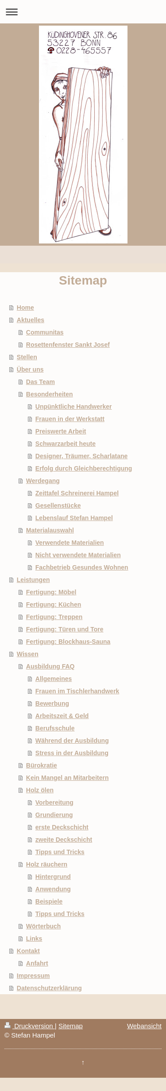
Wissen (28, 654)
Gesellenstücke (58, 505)
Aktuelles (30, 319)
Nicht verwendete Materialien (78, 555)
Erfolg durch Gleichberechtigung (83, 468)
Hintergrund (53, 876)
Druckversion (29, 1026)
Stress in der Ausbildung (71, 752)
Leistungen (33, 579)
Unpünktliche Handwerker (73, 406)
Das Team (40, 381)
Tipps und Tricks (60, 851)
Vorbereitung (54, 802)
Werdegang (43, 480)
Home (25, 307)
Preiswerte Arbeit (60, 431)
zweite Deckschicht (63, 839)
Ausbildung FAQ (50, 666)
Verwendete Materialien (69, 542)
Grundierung (54, 814)
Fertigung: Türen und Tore (65, 629)
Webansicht (144, 1026)
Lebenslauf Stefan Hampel (74, 517)
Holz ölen (40, 790)
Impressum (33, 975)
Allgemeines (53, 678)
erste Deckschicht (62, 827)
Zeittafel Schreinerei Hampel (77, 493)
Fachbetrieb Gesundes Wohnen (81, 567)
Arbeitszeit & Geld (62, 715)
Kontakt (28, 950)
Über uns (30, 369)
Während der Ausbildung (72, 740)
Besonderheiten (49, 394)
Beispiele (48, 901)
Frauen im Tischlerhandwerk (77, 691)
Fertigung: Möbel (51, 592)
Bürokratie (41, 765)
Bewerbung (52, 703)
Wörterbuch (43, 926)
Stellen (27, 357)
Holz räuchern (46, 864)
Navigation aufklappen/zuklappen (83, 11)
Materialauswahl (50, 530)
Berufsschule (55, 728)
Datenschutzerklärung (49, 988)
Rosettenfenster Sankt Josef (68, 344)
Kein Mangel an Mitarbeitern (67, 777)
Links (34, 938)
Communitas (45, 332)
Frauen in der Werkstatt (69, 418)
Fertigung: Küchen (53, 604)
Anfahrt (37, 963)
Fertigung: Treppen (54, 616)
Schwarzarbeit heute (65, 443)
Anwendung (53, 889)
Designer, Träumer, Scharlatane (81, 456)
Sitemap (70, 1026)
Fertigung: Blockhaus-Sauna (68, 641)
